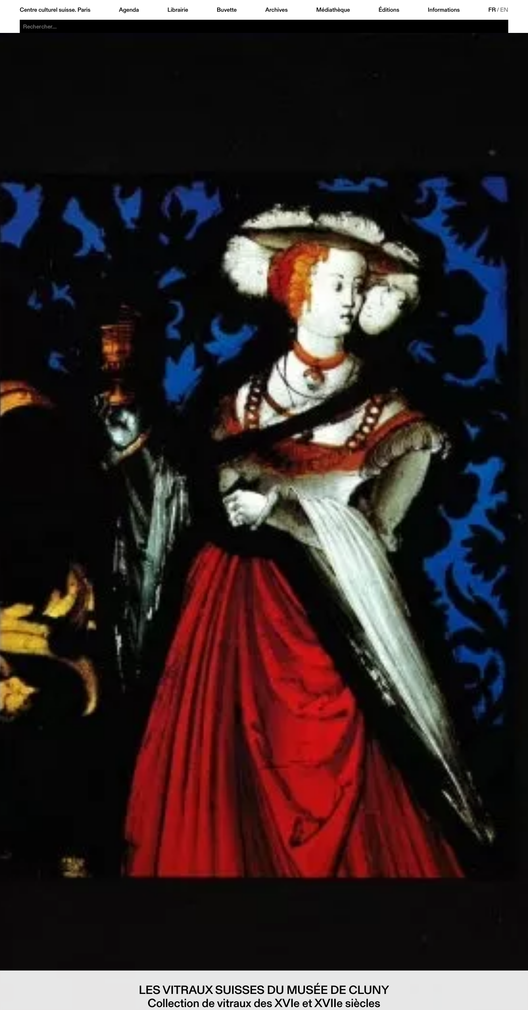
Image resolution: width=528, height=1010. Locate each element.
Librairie (177, 10)
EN (504, 10)
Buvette (227, 10)
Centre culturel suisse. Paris (55, 10)
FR (492, 10)
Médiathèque (333, 10)
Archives (276, 10)
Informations (444, 10)
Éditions (388, 10)
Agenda (129, 10)
